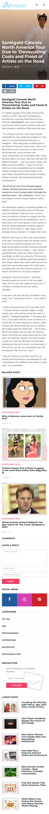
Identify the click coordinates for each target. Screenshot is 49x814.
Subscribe (16, 685)
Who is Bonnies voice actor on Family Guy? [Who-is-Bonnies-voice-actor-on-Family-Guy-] (22, 417)
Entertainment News (11, 412)
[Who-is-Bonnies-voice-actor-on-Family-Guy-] (24, 392)
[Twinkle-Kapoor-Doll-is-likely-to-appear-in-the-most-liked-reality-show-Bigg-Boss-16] (24, 444)
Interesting (9, 640)
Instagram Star (11, 654)
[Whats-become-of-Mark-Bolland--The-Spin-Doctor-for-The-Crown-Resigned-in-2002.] (24, 499)
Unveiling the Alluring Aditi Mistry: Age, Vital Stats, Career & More (34, 704)
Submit (10, 581)
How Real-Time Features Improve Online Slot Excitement (34, 752)
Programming (10, 633)
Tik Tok (6, 619)
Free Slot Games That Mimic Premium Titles (34, 784)
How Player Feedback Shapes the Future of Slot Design (34, 720)
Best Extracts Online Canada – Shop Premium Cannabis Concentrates (33, 770)
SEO (4, 626)
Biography (8, 647)
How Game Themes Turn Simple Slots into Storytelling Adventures (34, 738)
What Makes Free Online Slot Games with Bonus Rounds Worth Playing (32, 802)
